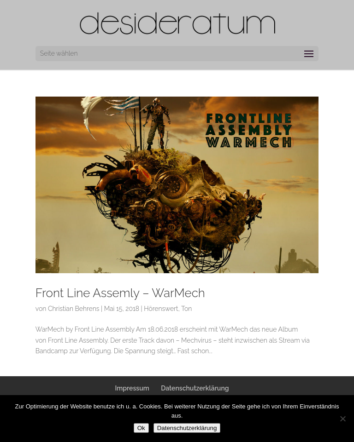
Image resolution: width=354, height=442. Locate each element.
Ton (186, 308)
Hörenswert (161, 308)
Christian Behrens (74, 308)
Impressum (132, 388)
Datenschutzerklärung (195, 388)
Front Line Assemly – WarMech (120, 293)
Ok (141, 428)
